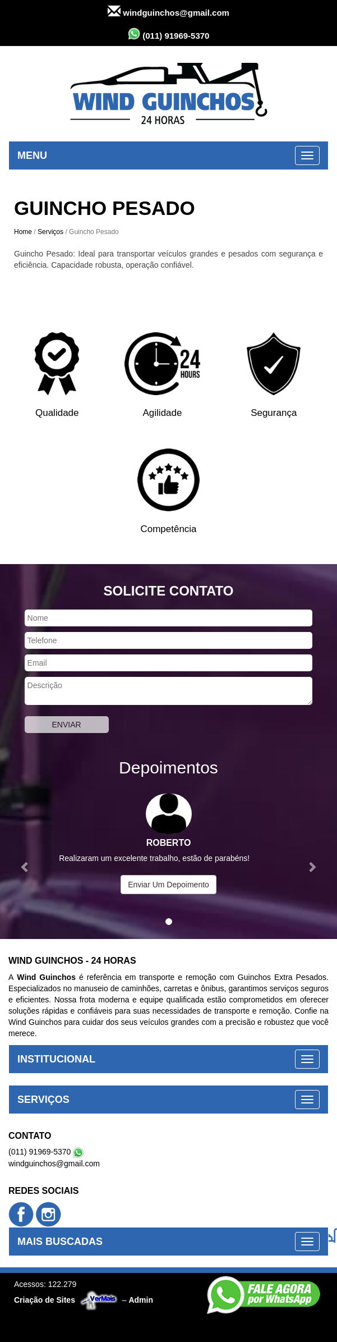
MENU (32, 155)
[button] (25, 860)
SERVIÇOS (43, 1099)
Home (23, 232)
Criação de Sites (44, 1299)
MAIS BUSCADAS (60, 1241)
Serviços (50, 232)
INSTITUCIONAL (56, 1059)
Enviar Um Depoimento (168, 884)
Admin (140, 1299)
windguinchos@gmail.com (168, 11)
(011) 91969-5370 (169, 34)
